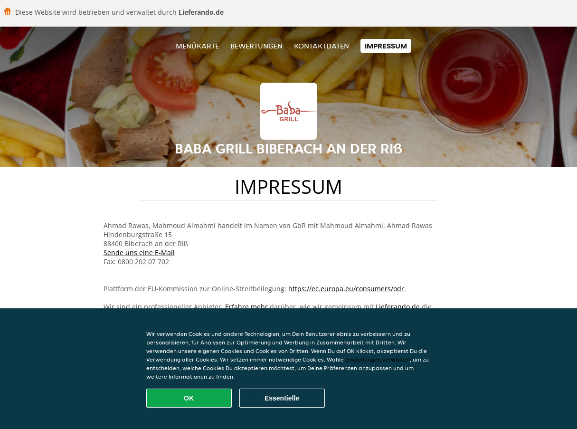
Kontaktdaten (321, 46)
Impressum (386, 46)
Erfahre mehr (246, 306)
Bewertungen (256, 46)
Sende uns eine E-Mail (139, 252)
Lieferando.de (398, 306)
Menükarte (197, 46)
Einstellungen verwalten (377, 359)
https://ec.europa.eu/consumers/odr (346, 288)
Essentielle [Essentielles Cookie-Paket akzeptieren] (282, 398)
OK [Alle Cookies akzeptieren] (189, 398)
